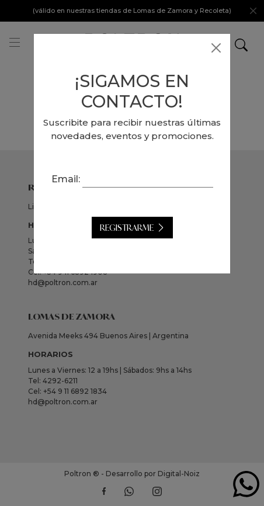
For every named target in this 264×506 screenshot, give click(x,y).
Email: (65, 179)
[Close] (216, 48)
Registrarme (127, 228)
